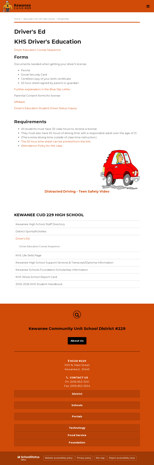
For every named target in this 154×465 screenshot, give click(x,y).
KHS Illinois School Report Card (42, 278)
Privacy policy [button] (84, 458)
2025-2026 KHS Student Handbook (39, 284)
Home (17, 19)
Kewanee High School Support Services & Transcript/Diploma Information (64, 262)
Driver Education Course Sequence (37, 50)
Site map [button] (100, 458)
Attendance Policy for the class (41, 145)
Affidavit (19, 102)
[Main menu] (148, 6)
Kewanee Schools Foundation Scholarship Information (57, 270)
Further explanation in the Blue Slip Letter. (42, 89)
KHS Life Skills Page (28, 255)
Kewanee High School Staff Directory (40, 224)
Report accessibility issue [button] (122, 458)
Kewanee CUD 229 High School (39, 19)
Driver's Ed (23, 238)
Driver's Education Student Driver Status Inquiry (45, 108)
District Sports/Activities (31, 231)
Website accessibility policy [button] (59, 458)
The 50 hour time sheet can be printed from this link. (56, 141)
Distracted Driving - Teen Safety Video (77, 191)
